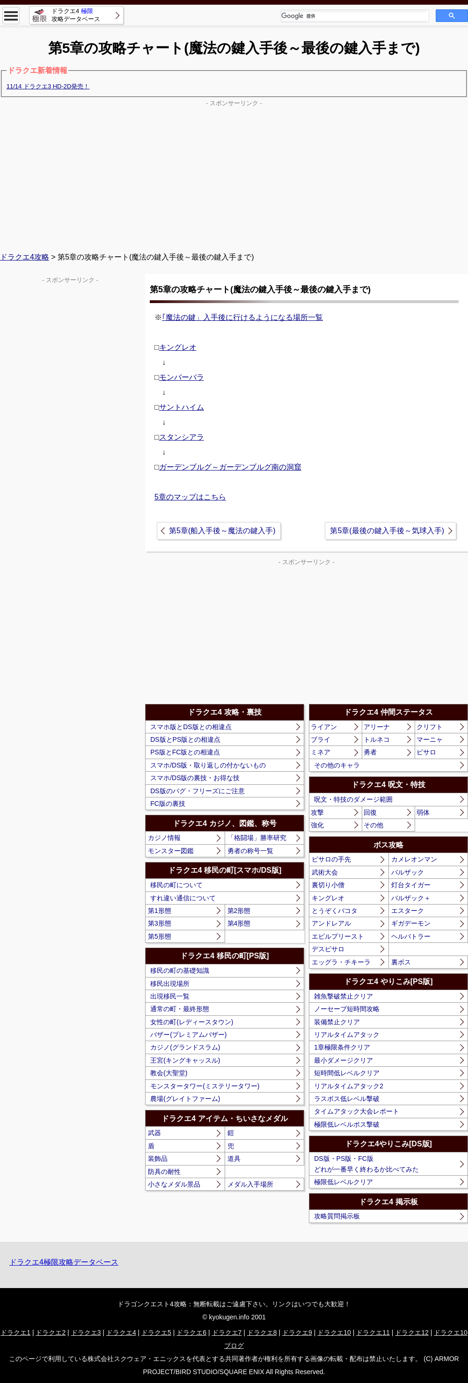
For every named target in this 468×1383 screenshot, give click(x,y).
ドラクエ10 (334, 1332)
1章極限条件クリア (342, 1047)
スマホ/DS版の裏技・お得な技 (195, 778)
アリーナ (377, 727)
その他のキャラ (337, 765)
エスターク (407, 910)
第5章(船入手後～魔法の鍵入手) (222, 531)
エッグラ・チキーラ (341, 962)
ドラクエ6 (191, 1332)
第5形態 (159, 936)
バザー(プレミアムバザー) (188, 1034)
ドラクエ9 (297, 1332)
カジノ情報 (164, 837)
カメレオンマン (414, 859)
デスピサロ (328, 949)
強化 (317, 825)
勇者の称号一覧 (250, 850)
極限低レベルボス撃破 (347, 1124)
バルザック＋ (411, 898)
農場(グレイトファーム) (185, 1098)
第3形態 (159, 923)
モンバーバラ (181, 377)
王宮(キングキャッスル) (185, 1060)
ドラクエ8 (262, 1332)
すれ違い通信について (183, 898)
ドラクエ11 (373, 1332)
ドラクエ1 (15, 1332)
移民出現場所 (170, 983)
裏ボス (401, 962)
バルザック (407, 872)
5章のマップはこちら (190, 497)
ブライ (320, 739)
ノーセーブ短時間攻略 (347, 1009)
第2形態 (239, 910)
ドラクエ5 (156, 1332)
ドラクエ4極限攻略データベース (63, 1262)
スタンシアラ (181, 437)
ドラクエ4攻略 (24, 257)
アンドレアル (331, 923)
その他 (373, 825)
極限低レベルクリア (343, 1182)
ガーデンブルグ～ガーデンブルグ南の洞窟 (230, 467)
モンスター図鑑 (171, 850)
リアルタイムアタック (347, 1034)
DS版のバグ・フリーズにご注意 (197, 791)
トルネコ (377, 739)
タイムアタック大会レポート (356, 1111)
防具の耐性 (164, 1171)
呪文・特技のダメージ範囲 (353, 799)
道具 (234, 1158)
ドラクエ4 (121, 1332)
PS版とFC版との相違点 (185, 752)
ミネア (320, 752)
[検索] (354, 16)
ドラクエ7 (227, 1332)
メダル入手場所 (250, 1184)
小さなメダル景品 (174, 1184)
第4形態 (239, 923)
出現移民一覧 (170, 996)
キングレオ (178, 347)
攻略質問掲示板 (337, 1216)
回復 (370, 812)
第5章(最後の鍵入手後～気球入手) (387, 531)
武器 (154, 1133)
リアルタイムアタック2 (348, 1086)
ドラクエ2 (51, 1332)
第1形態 (159, 910)
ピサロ (426, 752)
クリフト (430, 727)
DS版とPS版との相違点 (185, 739)
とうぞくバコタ (335, 910)
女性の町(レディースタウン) (191, 1022)
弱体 (423, 812)
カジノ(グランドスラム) (185, 1047)
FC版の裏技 (167, 803)
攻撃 (317, 812)
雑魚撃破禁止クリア (343, 996)
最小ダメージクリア (343, 1060)
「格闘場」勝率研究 (256, 837)
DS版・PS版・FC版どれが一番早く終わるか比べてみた (366, 1164)
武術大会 (325, 872)
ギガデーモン (411, 923)
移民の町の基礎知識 (179, 970)
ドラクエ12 (412, 1332)
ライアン (324, 727)
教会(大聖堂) (168, 1073)
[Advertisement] (234, 174)
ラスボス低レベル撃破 (347, 1098)
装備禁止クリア (337, 1022)
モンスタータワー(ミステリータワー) (204, 1086)
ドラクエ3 (86, 1332)
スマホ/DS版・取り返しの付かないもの (208, 765)
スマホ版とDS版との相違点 (190, 727)
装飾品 (158, 1158)
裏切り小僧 (328, 885)
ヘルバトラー (411, 936)
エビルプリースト (338, 936)
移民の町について (176, 885)
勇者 (370, 752)
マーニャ (430, 739)
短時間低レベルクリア (347, 1073)
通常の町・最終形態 (179, 1009)
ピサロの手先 (331, 859)
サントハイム (181, 407)
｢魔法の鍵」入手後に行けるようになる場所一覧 (242, 317)
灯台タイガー (411, 885)
